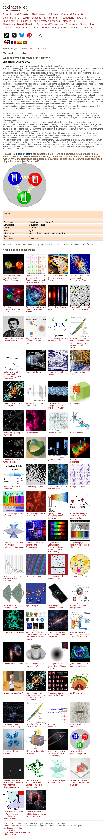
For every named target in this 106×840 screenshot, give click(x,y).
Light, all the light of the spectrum (13, 513)
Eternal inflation (36, 431)
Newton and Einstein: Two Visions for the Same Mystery (58, 752)
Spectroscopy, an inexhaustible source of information (80, 543)
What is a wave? (80, 431)
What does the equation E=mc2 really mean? (58, 780)
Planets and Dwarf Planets (18, 24)
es (9, 3)
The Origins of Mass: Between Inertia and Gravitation (58, 633)
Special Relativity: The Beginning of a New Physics (58, 276)
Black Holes (38, 14)
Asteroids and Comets (15, 14)
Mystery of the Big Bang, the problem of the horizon (58, 514)
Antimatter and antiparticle (58, 724)
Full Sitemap (24, 832)
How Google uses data (12, 828)
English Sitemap (10, 832)
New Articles (49, 27)
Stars (83, 24)
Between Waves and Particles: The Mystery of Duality (80, 781)
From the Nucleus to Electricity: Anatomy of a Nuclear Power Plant (80, 633)
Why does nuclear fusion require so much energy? (36, 339)
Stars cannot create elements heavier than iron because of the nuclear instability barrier (80, 341)
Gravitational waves (58, 431)
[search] (61, 35)
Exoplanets (9, 21)
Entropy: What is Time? (13, 692)
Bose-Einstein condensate (80, 459)
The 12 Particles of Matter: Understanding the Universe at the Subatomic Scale (36, 695)
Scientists (71, 24)
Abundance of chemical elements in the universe (13, 577)
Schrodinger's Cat (80, 402)
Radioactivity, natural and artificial (36, 403)
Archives (75, 27)
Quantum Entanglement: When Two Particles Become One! (13, 309)
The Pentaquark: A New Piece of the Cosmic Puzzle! (36, 308)
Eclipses (36, 17)
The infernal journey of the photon (36, 513)
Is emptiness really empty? (58, 372)
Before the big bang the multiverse (13, 432)
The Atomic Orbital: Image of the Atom (58, 693)
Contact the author (11, 835)
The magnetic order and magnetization (58, 576)
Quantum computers (58, 458)
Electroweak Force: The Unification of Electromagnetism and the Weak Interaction (36, 278)
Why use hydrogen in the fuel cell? (36, 751)
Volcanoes (22, 27)
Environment (51, 17)
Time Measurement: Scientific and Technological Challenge (36, 544)
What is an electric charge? (80, 724)
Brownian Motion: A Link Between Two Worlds (80, 307)
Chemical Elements (72, 14)
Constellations (11, 17)
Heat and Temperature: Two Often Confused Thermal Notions (13, 276)
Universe (8, 27)
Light (35, 21)
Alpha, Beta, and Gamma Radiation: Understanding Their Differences (13, 374)
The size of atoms (36, 575)
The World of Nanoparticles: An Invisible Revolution (58, 404)
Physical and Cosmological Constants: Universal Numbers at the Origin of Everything (58, 546)
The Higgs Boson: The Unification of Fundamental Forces (80, 276)
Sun (91, 24)
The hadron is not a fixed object (13, 403)
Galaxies (23, 21)
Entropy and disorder (80, 485)
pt (12, 3)
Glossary (88, 27)
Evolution (82, 17)
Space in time (36, 458)
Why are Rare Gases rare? (58, 307)
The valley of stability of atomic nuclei (36, 724)
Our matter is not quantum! (13, 751)
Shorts (63, 27)
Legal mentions (9, 830)
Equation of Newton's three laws (13, 486)
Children (53, 14)
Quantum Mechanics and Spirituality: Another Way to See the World (36, 812)
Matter (45, 21)
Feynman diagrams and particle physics (58, 338)
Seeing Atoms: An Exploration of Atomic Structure (58, 664)
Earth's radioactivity (80, 692)
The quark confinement (80, 575)
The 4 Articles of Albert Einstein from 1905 (13, 338)
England (15, 48)
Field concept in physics (36, 485)
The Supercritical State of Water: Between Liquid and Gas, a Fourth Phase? (13, 814)
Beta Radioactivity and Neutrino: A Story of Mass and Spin (80, 514)
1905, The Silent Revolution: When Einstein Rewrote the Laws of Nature (36, 782)
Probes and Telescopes (49, 24)
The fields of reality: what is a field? (13, 459)
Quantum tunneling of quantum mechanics (80, 663)
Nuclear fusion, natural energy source (80, 605)
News (24, 48)
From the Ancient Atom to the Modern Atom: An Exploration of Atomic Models (36, 634)
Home (6, 48)
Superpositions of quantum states (13, 605)
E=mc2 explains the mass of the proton (80, 751)
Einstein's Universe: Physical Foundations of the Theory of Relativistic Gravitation (13, 782)
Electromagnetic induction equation (58, 605)
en (6, 3)
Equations (68, 17)
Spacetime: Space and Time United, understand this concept (13, 543)
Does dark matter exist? (13, 631)
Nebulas (67, 21)
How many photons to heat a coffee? (36, 663)
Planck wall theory (36, 371)
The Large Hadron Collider (80, 372)
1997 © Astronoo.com (12, 823)
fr (3, 3)
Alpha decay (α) (36, 604)
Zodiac (35, 27)
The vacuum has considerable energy (13, 724)
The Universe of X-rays (13, 662)
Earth (25, 17)
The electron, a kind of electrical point (58, 486)
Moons (56, 21)
